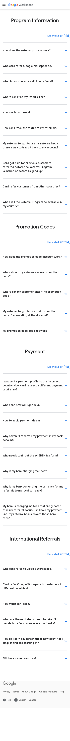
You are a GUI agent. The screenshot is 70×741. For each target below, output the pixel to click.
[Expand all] (55, 36)
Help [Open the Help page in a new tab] (62, 691)
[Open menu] (4, 5)
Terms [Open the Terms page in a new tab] (16, 691)
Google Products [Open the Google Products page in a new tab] (48, 691)
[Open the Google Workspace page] (21, 5)
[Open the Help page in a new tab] (7, 700)
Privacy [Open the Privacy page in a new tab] (6, 691)
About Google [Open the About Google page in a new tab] (29, 691)
